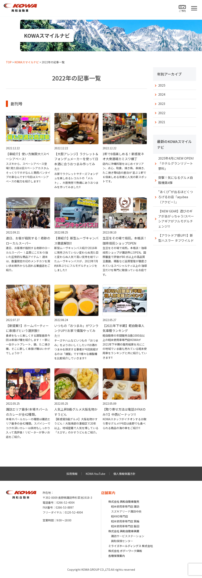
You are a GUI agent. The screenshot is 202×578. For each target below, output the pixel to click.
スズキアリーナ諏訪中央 (126, 511)
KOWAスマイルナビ (26, 62)
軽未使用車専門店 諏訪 (125, 506)
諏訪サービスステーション (127, 536)
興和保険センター (122, 541)
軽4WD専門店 (119, 516)
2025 (161, 85)
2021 (161, 122)
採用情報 (72, 474)
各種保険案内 (116, 556)
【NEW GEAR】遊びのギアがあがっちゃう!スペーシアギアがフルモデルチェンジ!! (176, 219)
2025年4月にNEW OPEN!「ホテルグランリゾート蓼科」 (176, 163)
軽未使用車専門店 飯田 (125, 526)
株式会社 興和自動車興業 (123, 531)
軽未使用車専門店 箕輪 (125, 521)
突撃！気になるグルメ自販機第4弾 (175, 180)
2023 (161, 103)
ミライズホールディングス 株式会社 (130, 546)
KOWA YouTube (95, 474)
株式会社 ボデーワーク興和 (125, 551)
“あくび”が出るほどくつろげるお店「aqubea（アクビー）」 (175, 196)
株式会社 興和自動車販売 (123, 501)
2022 (161, 112)
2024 (161, 94)
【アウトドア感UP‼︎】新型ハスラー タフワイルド (176, 238)
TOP (9, 62)
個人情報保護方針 (124, 474)
